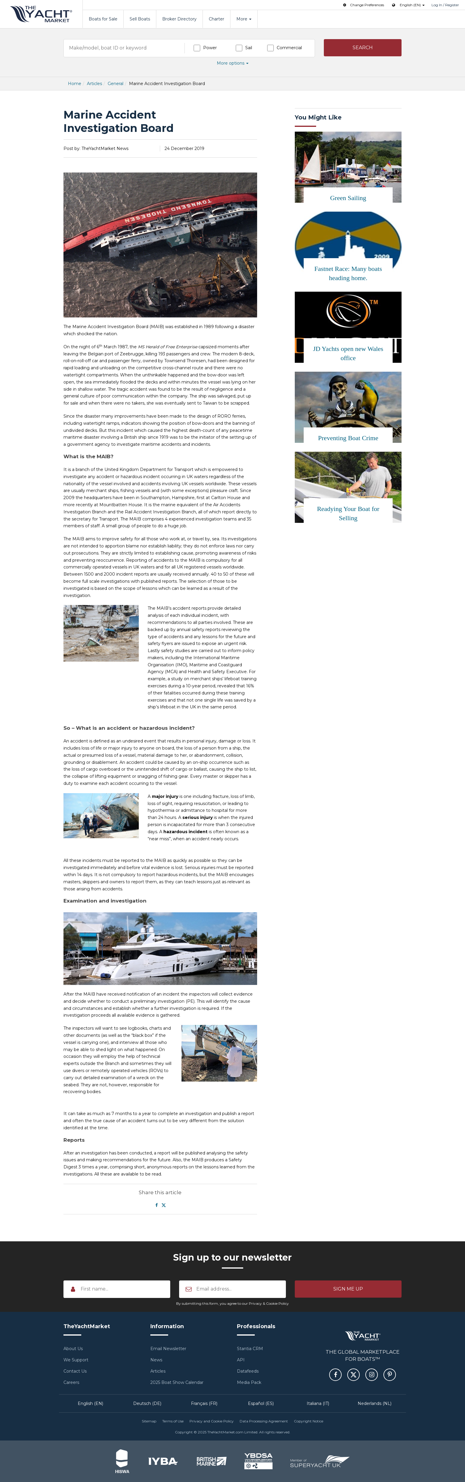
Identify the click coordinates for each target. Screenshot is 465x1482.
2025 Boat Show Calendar (176, 1382)
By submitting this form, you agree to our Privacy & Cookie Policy (232, 1303)
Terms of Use (173, 1421)
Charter (216, 19)
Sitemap (149, 1421)
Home (74, 83)
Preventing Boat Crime (348, 438)
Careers (71, 1382)
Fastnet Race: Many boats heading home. (348, 273)
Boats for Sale (103, 19)
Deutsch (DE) (147, 1403)
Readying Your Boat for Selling (348, 513)
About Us (73, 1348)
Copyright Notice (308, 1421)
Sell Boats (140, 19)
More (243, 19)
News (156, 1360)
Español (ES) (261, 1403)
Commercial (289, 47)
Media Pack (249, 1382)
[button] (363, 47)
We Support (75, 1360)
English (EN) (90, 1403)
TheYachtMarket (41, 14)
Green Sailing (348, 198)
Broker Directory (179, 19)
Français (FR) (204, 1403)
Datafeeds (248, 1371)
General (115, 83)
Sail (248, 47)
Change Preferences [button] (363, 5)
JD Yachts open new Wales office (348, 353)
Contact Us (75, 1371)
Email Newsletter (168, 1348)
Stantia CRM (250, 1348)
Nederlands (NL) (374, 1403)
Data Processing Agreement (264, 1421)
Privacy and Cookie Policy (211, 1421)
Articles (94, 83)
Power (210, 47)
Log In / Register (445, 5)
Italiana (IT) (318, 1403)
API (241, 1360)
